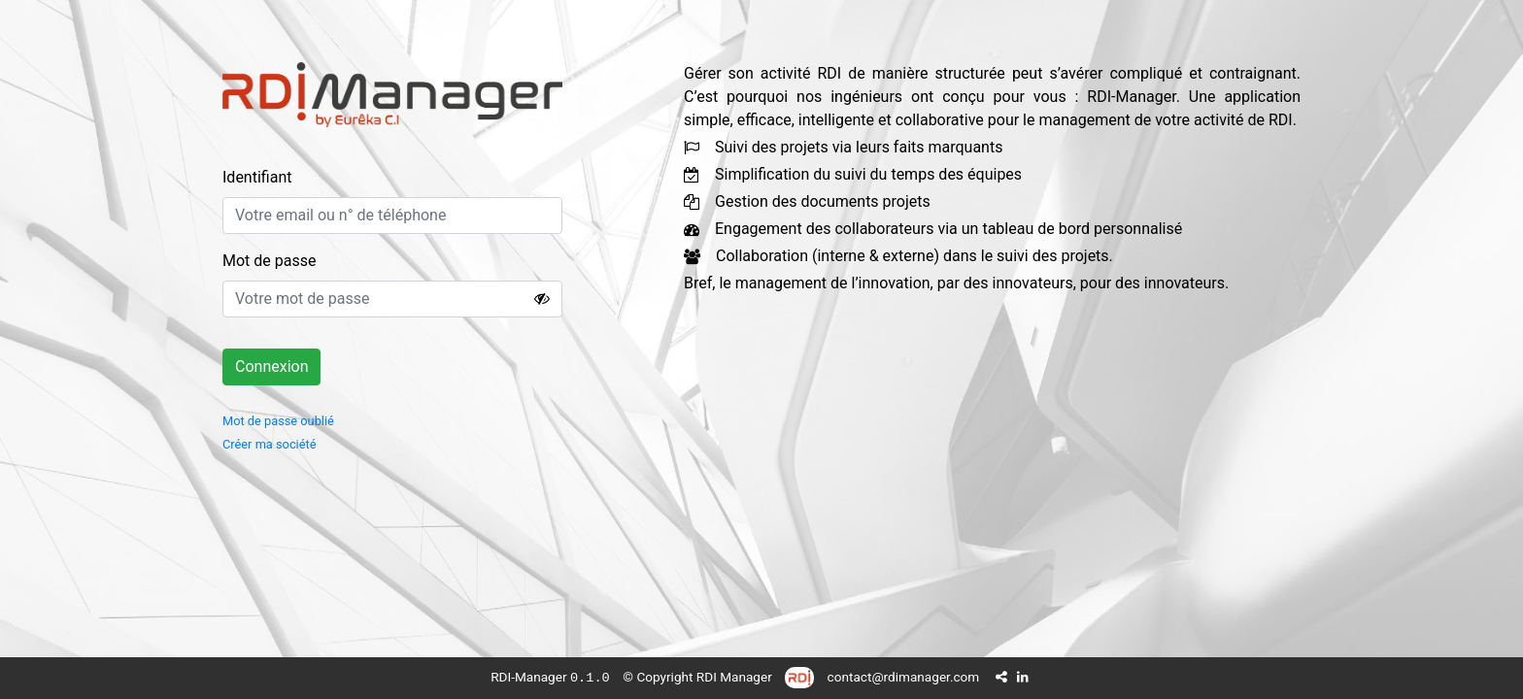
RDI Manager (734, 676)
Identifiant (256, 177)
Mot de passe (269, 260)
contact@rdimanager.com (904, 676)
